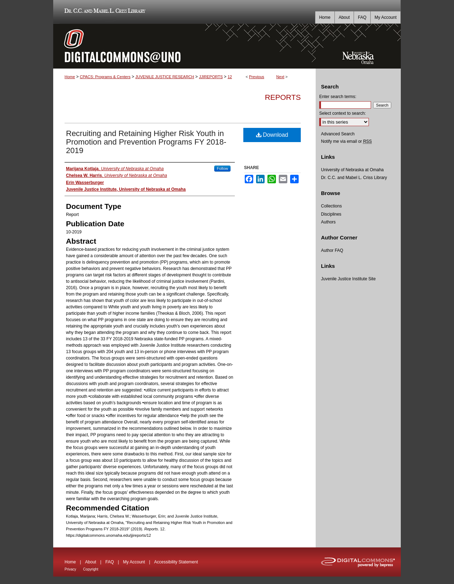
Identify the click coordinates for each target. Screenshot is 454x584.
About (90, 561)
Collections (331, 206)
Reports (283, 97)
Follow (222, 168)
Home (70, 77)
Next (280, 77)
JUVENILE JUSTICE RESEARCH (164, 77)
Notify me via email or (346, 141)
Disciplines (331, 214)
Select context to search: (342, 113)
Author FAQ (332, 250)
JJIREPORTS (211, 77)
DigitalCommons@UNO (184, 46)
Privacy (70, 569)
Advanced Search (338, 133)
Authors (328, 222)
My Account (134, 561)
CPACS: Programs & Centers (105, 77)
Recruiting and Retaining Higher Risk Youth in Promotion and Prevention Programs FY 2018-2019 (146, 142)
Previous (256, 77)
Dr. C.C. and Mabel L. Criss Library (103, 12)
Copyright (90, 569)
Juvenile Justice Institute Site (348, 278)
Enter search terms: (337, 96)
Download (272, 135)
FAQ (109, 561)
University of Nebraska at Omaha (352, 169)
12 (230, 77)
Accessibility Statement (176, 561)
